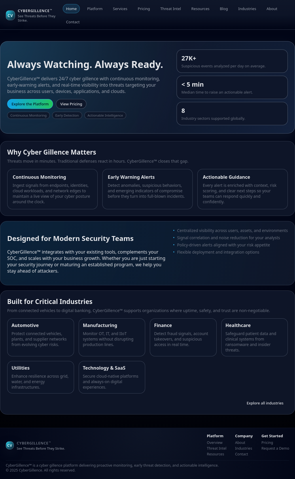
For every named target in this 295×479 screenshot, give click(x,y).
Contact (73, 21)
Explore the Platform (30, 104)
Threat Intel (170, 8)
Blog (224, 8)
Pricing (144, 8)
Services (120, 8)
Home (71, 8)
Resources (200, 8)
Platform (95, 8)
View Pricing (71, 104)
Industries (247, 8)
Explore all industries (265, 403)
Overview (214, 442)
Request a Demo (275, 448)
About (271, 8)
